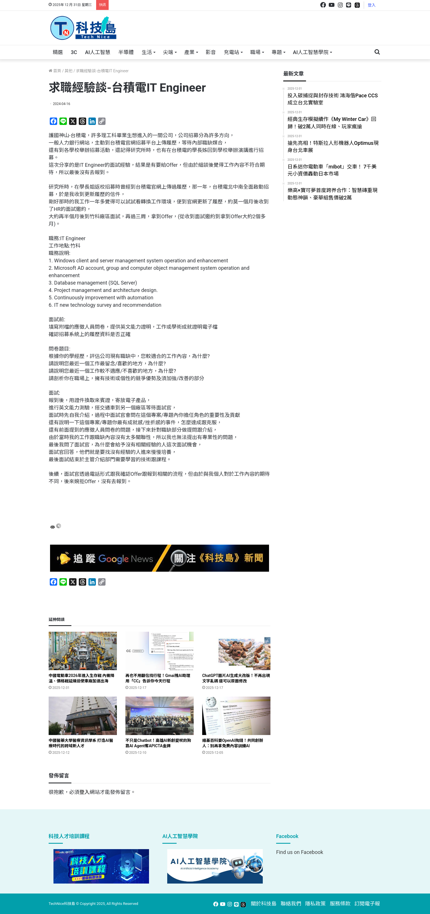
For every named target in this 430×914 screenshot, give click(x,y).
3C (74, 52)
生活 (147, 52)
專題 (277, 52)
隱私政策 (315, 904)
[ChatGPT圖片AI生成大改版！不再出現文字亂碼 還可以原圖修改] (236, 651)
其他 (69, 71)
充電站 (231, 52)
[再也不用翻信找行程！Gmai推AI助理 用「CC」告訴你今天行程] (159, 651)
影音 (211, 52)
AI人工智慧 (97, 52)
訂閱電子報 (367, 904)
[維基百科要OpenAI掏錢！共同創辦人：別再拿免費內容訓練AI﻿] (236, 716)
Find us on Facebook (299, 852)
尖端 (168, 52)
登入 (372, 5)
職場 (255, 52)
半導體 (126, 52)
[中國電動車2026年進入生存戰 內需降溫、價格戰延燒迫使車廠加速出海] (83, 651)
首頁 (55, 71)
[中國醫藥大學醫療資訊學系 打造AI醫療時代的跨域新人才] (83, 716)
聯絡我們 (291, 904)
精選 (58, 52)
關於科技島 (263, 904)
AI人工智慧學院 (310, 52)
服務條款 (340, 904)
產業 (189, 52)
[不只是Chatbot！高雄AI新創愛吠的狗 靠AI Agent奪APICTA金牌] (159, 716)
